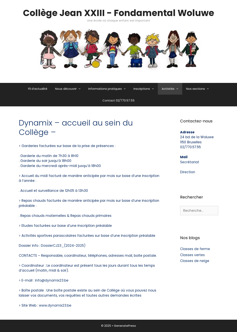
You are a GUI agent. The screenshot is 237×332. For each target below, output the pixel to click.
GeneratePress (125, 326)
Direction (187, 172)
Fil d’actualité (37, 89)
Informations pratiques (109, 89)
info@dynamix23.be (51, 280)
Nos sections (199, 89)
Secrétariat (189, 162)
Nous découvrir (69, 89)
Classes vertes (192, 255)
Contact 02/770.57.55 (118, 100)
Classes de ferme (195, 249)
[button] (80, 89)
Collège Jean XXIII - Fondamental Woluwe (118, 13)
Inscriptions (146, 89)
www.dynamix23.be (55, 305)
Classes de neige (194, 260)
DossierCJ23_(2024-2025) (63, 245)
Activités (172, 89)
